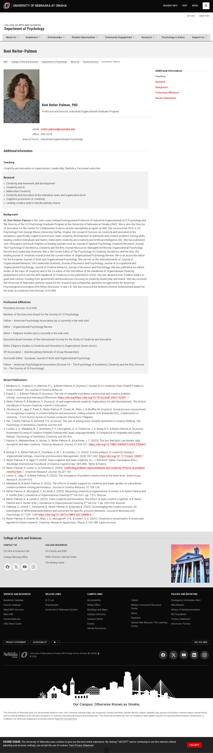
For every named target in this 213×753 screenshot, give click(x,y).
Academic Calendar (13, 600)
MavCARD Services (14, 609)
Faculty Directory (91, 62)
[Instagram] (33, 566)
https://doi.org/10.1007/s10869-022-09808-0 (64, 514)
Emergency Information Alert (186, 600)
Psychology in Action (173, 37)
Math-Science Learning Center (61, 556)
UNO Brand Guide (12, 623)
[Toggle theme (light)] (55, 642)
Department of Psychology (24, 29)
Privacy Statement (180, 619)
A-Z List (49, 600)
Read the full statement (66, 719)
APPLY (195, 5)
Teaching (160, 76)
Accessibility (94, 600)
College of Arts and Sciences (22, 25)
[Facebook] (7, 566)
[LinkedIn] (194, 655)
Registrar (136, 617)
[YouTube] (24, 566)
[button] (12, 37)
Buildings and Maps (97, 609)
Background (161, 87)
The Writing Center (54, 562)
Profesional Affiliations (167, 92)
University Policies (181, 623)
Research (160, 81)
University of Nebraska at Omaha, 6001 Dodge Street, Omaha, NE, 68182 (65, 653)
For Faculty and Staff (56, 551)
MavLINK (8, 614)
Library (134, 600)
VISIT (184, 5)
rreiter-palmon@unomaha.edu (58, 129)
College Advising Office (16, 557)
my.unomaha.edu (12, 619)
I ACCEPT (194, 745)
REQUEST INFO (170, 5)
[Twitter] (16, 566)
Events (90, 623)
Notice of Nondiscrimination (185, 609)
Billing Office (93, 605)
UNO (6, 62)
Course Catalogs (12, 605)
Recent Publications (165, 98)
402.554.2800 (200, 642)
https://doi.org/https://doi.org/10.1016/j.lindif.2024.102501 (92, 397)
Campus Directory (96, 614)
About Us (75, 62)
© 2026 (34, 656)
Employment (51, 605)
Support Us (198, 37)
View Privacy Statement (81, 745)
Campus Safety (95, 619)
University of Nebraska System (61, 609)
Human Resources (96, 628)
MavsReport (177, 605)
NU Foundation (178, 614)
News (134, 613)
